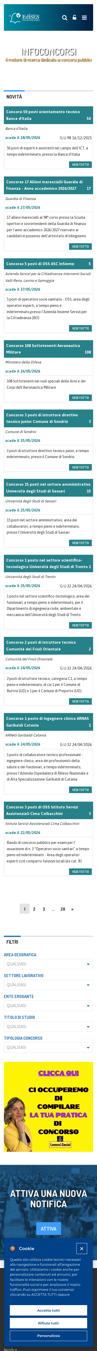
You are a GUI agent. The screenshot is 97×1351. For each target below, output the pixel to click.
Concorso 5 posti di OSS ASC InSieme (40, 263)
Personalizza (48, 1336)
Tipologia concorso (23, 1038)
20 (63, 909)
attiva (48, 1228)
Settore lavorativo (23, 975)
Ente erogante (19, 996)
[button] (48, 964)
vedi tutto (80, 165)
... (53, 909)
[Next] (72, 909)
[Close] (81, 1248)
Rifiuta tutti (48, 1323)
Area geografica (20, 954)
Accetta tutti (48, 1310)
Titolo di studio (19, 1017)
